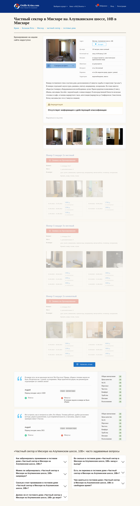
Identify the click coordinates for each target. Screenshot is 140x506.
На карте (99, 44)
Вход (112, 6)
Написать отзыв (84, 364)
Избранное (101, 6)
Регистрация (121, 6)
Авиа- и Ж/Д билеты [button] (77, 6)
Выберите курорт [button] (60, 6)
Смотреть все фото (58, 66)
